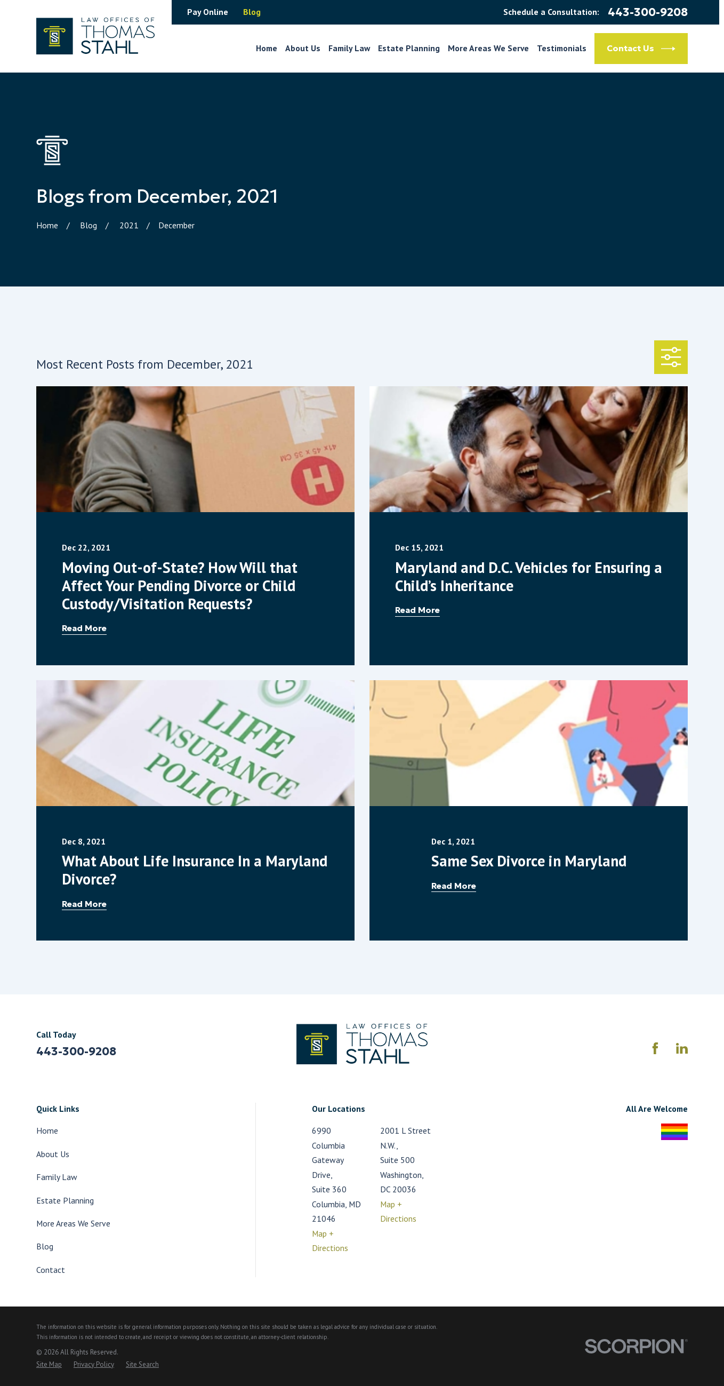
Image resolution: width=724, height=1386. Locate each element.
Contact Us (641, 49)
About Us (52, 1154)
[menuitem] (49, 1365)
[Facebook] (655, 1048)
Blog (252, 11)
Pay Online (207, 11)
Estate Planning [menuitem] (409, 48)
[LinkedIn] (682, 1048)
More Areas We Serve (73, 1223)
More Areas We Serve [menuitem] (488, 48)
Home (47, 1130)
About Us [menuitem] (302, 48)
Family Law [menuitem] (349, 48)
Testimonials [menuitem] (561, 48)
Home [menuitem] (266, 48)
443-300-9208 (648, 12)
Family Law (56, 1177)
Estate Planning (65, 1200)
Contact (50, 1269)
